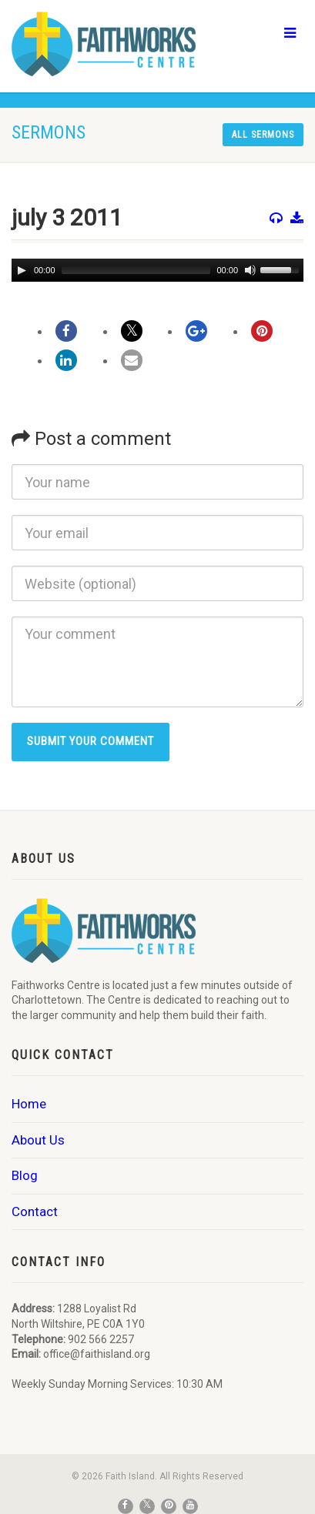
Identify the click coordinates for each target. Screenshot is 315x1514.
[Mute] (250, 270)
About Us (38, 1140)
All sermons (263, 134)
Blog (25, 1175)
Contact (35, 1211)
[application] (157, 270)
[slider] (136, 270)
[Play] (21, 270)
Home (29, 1103)
